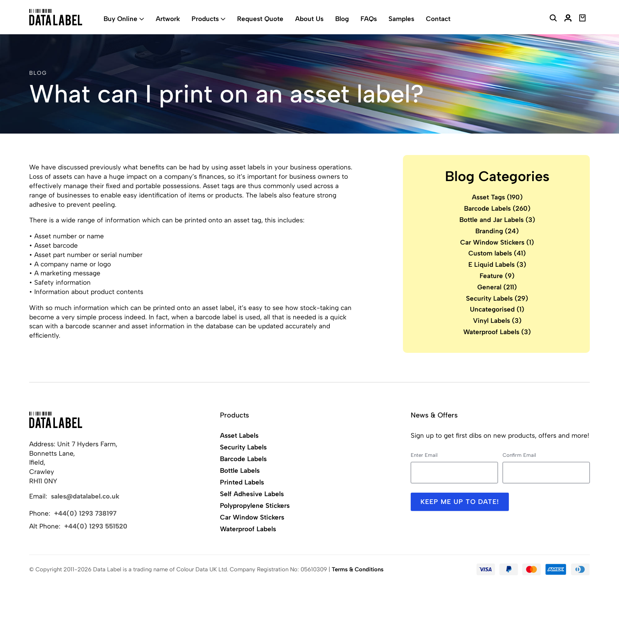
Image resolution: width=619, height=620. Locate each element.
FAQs (368, 19)
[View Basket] (582, 19)
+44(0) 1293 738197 (85, 513)
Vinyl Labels (497, 320)
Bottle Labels (240, 470)
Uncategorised (497, 309)
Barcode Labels (497, 208)
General (497, 287)
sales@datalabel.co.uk (85, 496)
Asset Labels (239, 435)
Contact (438, 19)
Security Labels (497, 298)
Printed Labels (242, 482)
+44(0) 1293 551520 (95, 526)
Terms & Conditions (357, 569)
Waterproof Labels (497, 332)
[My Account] (568, 19)
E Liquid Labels (497, 264)
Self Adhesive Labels (252, 494)
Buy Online (120, 19)
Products (205, 19)
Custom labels (497, 253)
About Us (309, 19)
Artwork (168, 19)
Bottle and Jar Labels (497, 220)
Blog (342, 19)
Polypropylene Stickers (255, 505)
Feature (497, 276)
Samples (401, 19)
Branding (497, 231)
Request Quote (260, 19)
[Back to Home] (55, 420)
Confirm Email (519, 455)
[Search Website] (553, 19)
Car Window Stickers (497, 242)
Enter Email (424, 455)
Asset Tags (497, 197)
